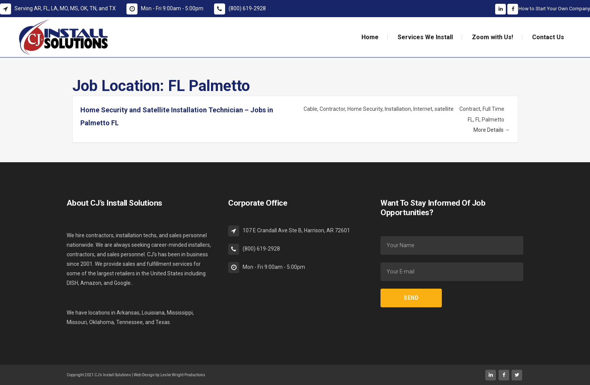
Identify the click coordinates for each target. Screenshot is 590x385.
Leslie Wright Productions (182, 375)
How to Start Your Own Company (554, 8)
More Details (491, 130)
